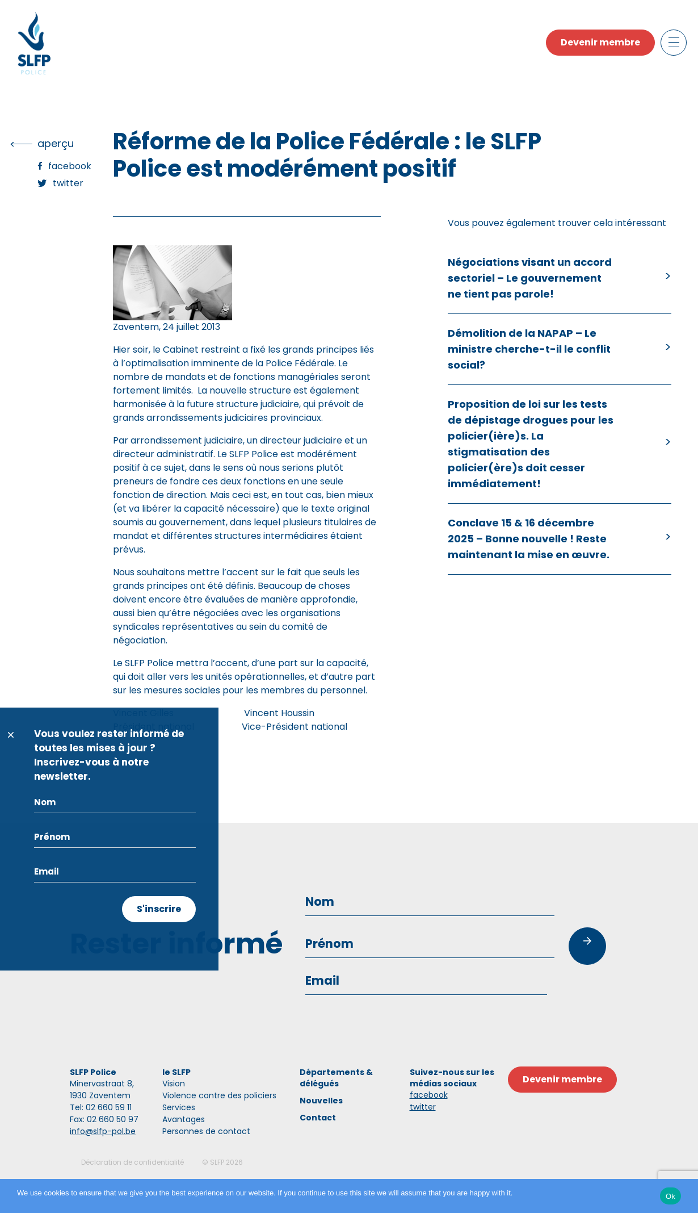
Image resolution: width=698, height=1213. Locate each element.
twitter (423, 1106)
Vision (173, 1083)
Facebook (69, 166)
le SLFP (176, 1072)
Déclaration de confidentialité (132, 1162)
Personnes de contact (206, 1131)
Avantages (183, 1119)
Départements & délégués (336, 1077)
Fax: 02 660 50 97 (104, 1119)
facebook (429, 1095)
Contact (318, 1117)
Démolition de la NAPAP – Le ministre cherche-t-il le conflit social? (529, 349)
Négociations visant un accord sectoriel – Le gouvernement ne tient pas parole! (530, 278)
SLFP (217, 1162)
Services (178, 1107)
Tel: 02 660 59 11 (101, 1107)
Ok (670, 1196)
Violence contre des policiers (219, 1095)
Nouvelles (321, 1100)
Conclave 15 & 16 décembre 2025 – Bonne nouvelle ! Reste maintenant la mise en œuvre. (528, 539)
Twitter (68, 183)
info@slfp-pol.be (103, 1131)
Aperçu (55, 143)
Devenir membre (600, 42)
